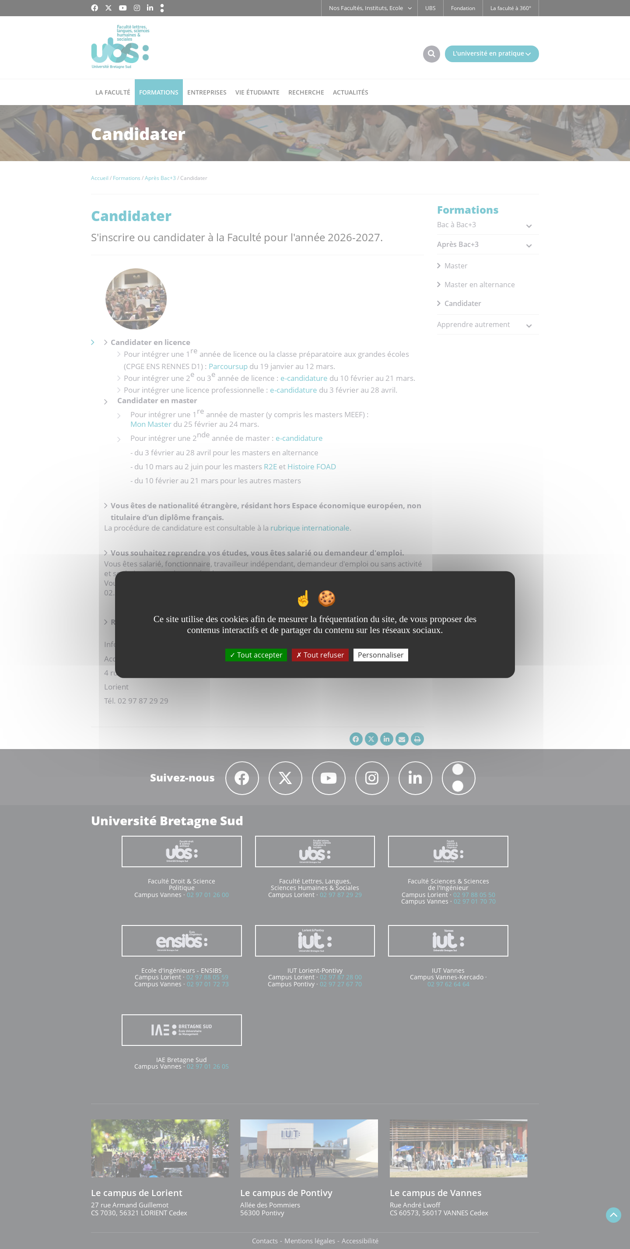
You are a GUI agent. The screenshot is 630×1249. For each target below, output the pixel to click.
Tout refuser (320, 655)
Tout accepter (256, 655)
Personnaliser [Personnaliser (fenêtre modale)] (381, 655)
